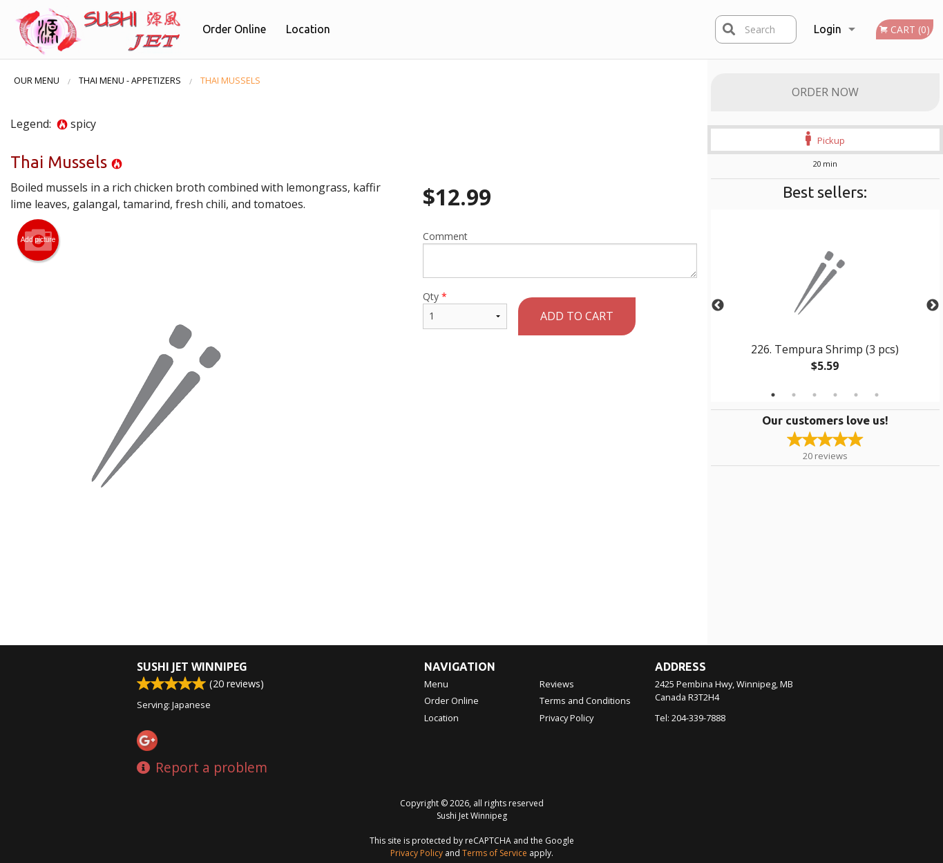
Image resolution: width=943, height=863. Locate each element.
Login (827, 29)
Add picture (38, 240)
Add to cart (576, 316)
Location (308, 29)
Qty (465, 309)
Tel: (690, 718)
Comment (560, 254)
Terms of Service (494, 853)
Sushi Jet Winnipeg (192, 666)
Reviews (557, 684)
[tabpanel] (825, 305)
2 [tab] (794, 395)
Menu (436, 684)
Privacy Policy (566, 718)
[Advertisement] (353, 599)
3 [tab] (814, 395)
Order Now (825, 92)
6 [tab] (877, 395)
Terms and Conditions (585, 700)
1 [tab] (773, 395)
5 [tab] (856, 395)
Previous (718, 306)
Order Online (234, 29)
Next (933, 306)
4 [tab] (835, 395)
